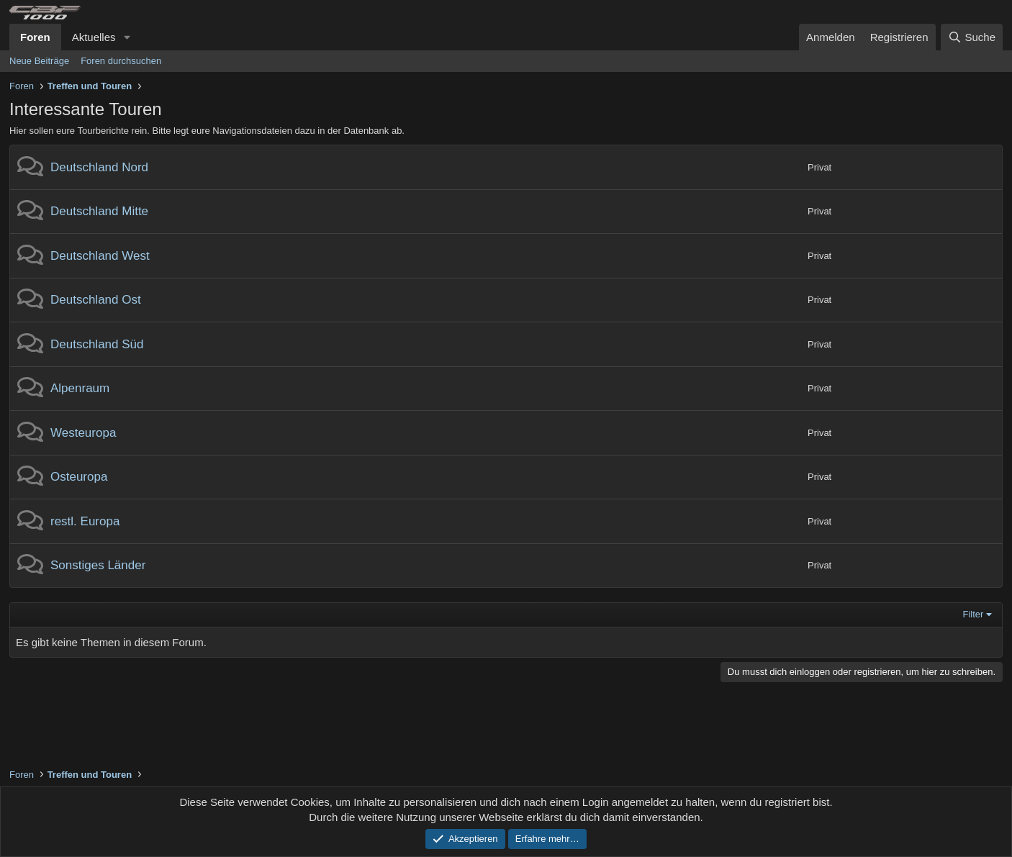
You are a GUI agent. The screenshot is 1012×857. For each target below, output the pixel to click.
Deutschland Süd (96, 344)
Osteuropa (78, 477)
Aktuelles (94, 37)
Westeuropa (83, 433)
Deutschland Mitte (99, 211)
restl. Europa (84, 521)
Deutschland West (100, 256)
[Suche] (972, 37)
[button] (127, 37)
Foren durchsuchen (121, 60)
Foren (35, 37)
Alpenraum (79, 388)
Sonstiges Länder (97, 565)
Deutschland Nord (99, 167)
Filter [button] (973, 614)
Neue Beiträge (39, 60)
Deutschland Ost (95, 300)
